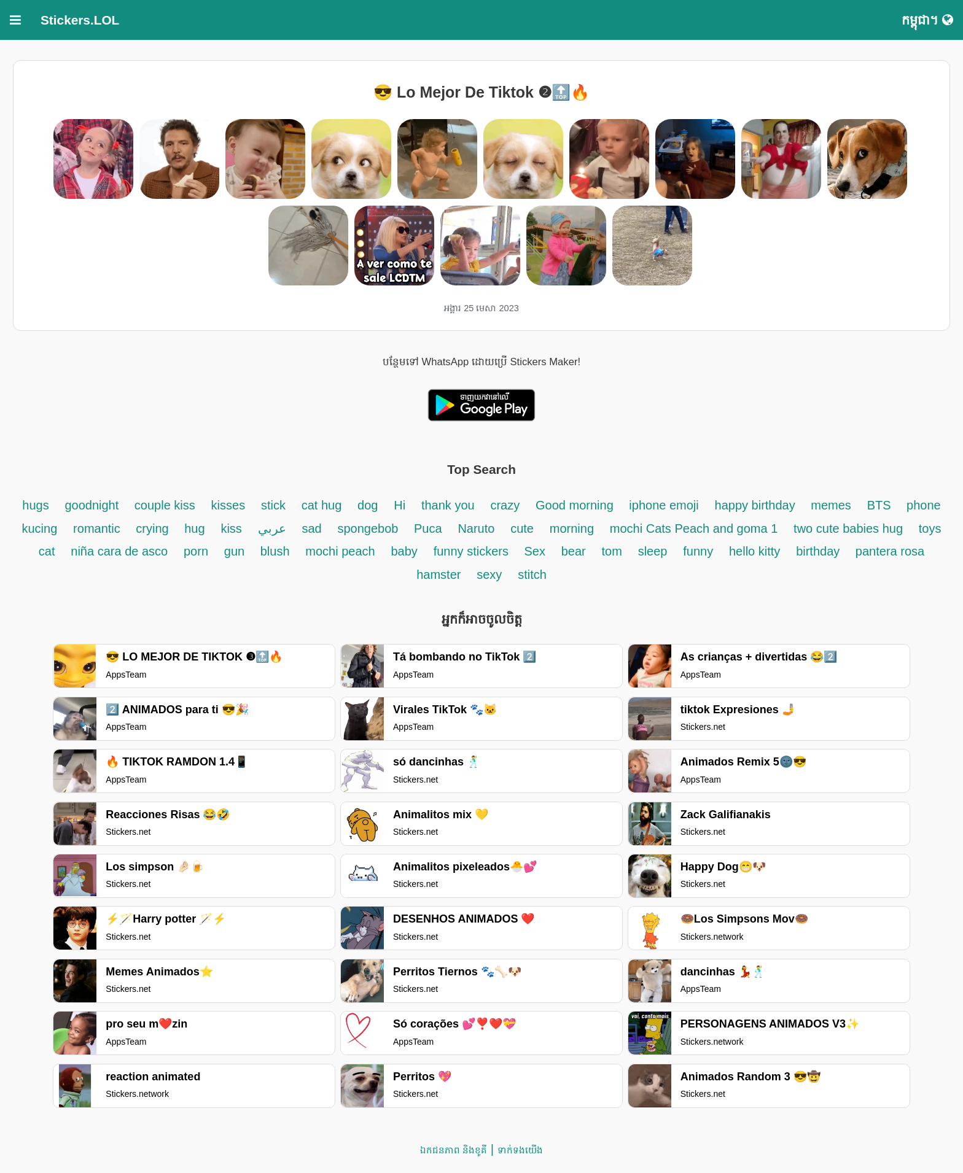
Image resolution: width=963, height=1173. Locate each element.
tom (612, 551)
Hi (399, 505)
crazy (505, 505)
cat (47, 551)
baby (404, 551)
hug (194, 528)
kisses (228, 505)
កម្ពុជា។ (927, 20)
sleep (653, 551)
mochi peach (340, 551)
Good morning (576, 505)
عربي (272, 528)
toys (930, 528)
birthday (819, 551)
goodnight (93, 505)
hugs (35, 505)
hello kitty (754, 551)
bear (573, 551)
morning (572, 528)
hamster (438, 574)
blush (275, 551)
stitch (532, 574)
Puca (428, 528)
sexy (489, 574)
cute (522, 528)
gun (236, 551)
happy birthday (757, 505)
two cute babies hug (848, 528)
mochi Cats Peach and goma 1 (694, 528)
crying (154, 528)
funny (698, 551)
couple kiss (165, 505)
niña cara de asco (119, 551)
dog (367, 505)
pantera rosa (890, 551)
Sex (534, 551)
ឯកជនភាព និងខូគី (453, 1150)
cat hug (322, 505)
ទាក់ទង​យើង (520, 1150)
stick (273, 505)
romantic (98, 528)
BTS (880, 505)
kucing (40, 528)
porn (196, 551)
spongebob (369, 528)
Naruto (476, 528)
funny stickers (473, 551)
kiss (230, 528)
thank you (448, 505)
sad (311, 528)
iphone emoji (663, 505)
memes (831, 505)
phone (923, 505)
